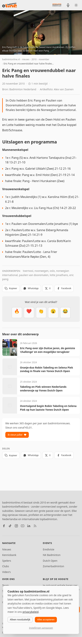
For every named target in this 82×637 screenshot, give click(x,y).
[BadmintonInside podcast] (68, 5)
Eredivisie (48, 549)
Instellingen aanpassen (41, 627)
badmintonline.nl (11, 59)
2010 (34, 59)
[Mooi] (29, 312)
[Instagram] (16, 526)
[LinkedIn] (28, 526)
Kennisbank (9, 555)
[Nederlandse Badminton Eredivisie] (56, 5)
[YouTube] (22, 526)
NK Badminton (52, 555)
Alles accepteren (45, 619)
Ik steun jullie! (17, 434)
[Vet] (17, 312)
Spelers (6, 560)
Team (5, 585)
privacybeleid (31, 612)
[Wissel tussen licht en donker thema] (76, 5)
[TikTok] (10, 526)
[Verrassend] (53, 312)
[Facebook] (4, 526)
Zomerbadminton (53, 566)
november (44, 59)
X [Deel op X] (47, 288)
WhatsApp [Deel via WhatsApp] (31, 288)
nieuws (25, 59)
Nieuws (6, 549)
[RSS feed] (35, 526)
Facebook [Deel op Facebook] (64, 288)
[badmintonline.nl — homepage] (9, 5)
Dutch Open (50, 560)
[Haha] (65, 312)
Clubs (5, 566)
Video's (6, 572)
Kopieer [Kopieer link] (11, 288)
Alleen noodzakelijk (20, 619)
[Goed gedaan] (41, 312)
